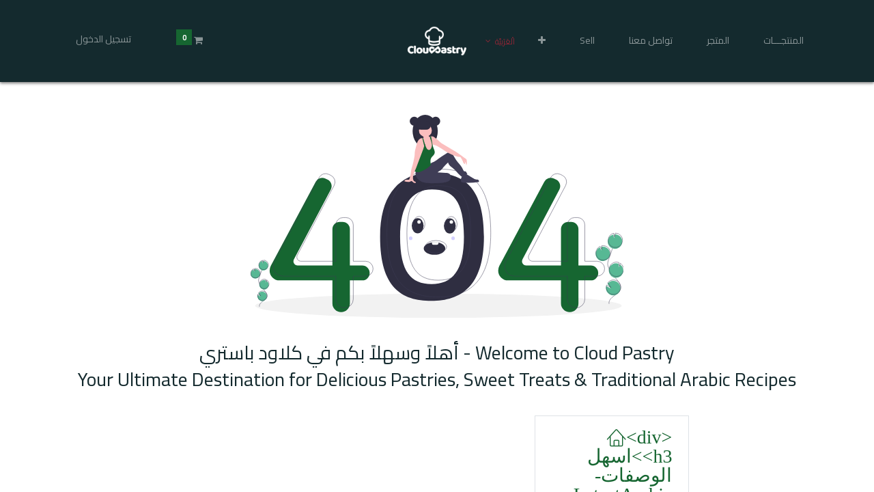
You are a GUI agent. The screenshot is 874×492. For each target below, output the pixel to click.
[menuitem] (783, 41)
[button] (542, 41)
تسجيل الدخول (103, 39)
